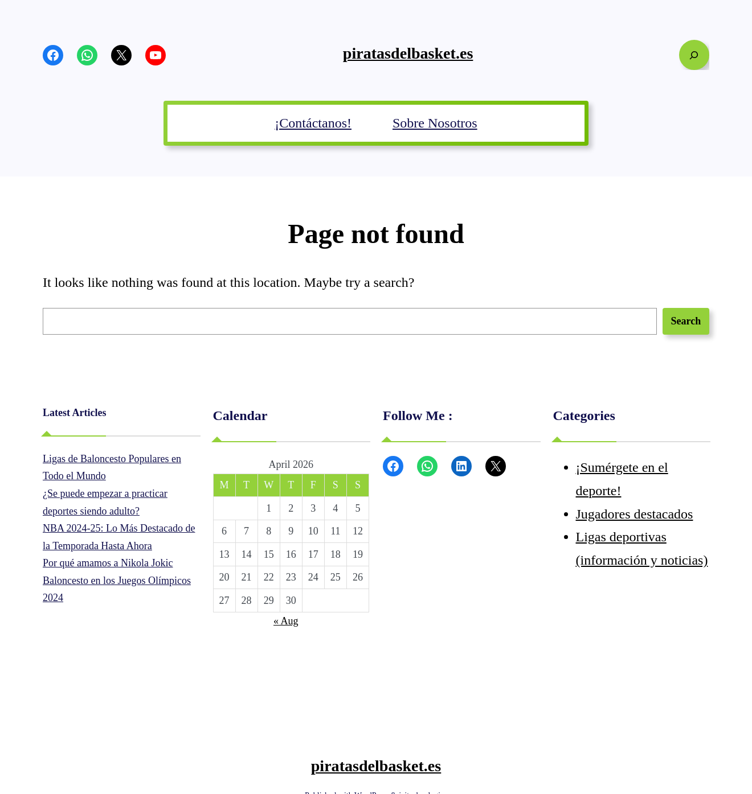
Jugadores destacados (634, 514)
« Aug (286, 621)
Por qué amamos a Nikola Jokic (108, 563)
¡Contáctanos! (313, 123)
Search (686, 321)
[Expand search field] (694, 55)
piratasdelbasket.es (408, 53)
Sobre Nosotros (435, 123)
